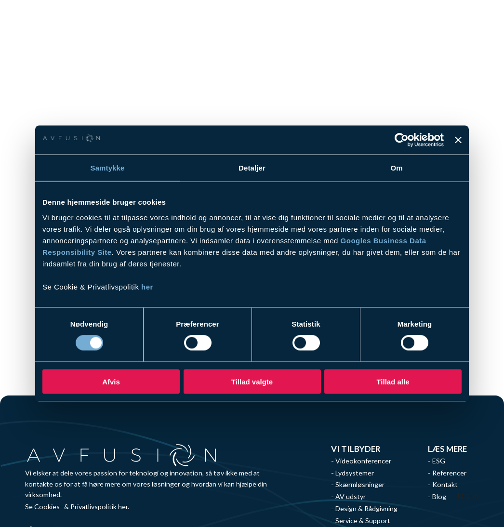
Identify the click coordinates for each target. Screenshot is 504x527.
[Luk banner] (458, 140)
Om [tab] (396, 168)
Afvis (111, 381)
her (147, 286)
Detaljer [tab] (252, 168)
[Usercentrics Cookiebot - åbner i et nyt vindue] (401, 140)
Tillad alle (392, 381)
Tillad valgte (252, 381)
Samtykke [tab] (108, 168)
